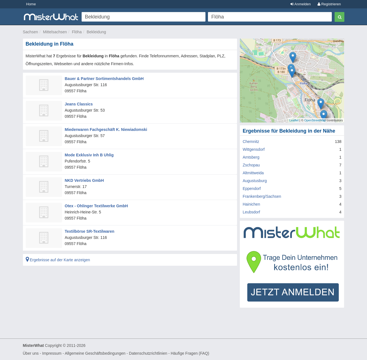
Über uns (31, 353)
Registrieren (329, 4)
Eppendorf (252, 188)
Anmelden (300, 4)
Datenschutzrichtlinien (148, 353)
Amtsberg (251, 157)
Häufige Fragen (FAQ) (190, 353)
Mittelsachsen (55, 32)
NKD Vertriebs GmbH (84, 180)
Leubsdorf (251, 212)
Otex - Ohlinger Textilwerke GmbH (96, 206)
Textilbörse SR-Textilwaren (90, 231)
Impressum (51, 353)
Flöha (77, 32)
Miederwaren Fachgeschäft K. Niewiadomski (106, 129)
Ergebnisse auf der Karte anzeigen (58, 260)
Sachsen (30, 32)
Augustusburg (255, 180)
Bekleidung (96, 32)
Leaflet (294, 120)
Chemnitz (251, 141)
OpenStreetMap (315, 120)
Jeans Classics (79, 104)
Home (31, 4)
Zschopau (251, 165)
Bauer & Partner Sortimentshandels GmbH (104, 78)
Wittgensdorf (254, 149)
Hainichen (251, 204)
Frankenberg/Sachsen (262, 196)
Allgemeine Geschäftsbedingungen (95, 353)
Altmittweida (253, 173)
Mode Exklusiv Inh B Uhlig (89, 155)
